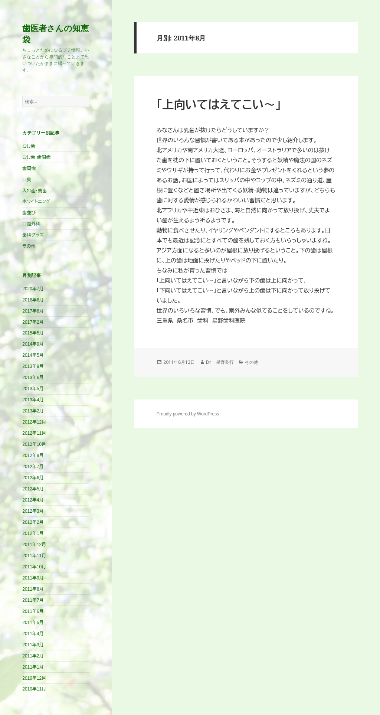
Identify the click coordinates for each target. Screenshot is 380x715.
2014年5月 (32, 355)
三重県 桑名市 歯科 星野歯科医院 (201, 320)
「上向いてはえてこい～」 (219, 104)
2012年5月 (32, 489)
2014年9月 (32, 344)
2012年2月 (32, 522)
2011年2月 (32, 656)
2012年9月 (32, 455)
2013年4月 (32, 399)
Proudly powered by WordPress (188, 414)
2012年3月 (32, 511)
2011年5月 (32, 622)
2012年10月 (34, 444)
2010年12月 (34, 678)
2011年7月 (32, 600)
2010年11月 (34, 689)
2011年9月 (32, 578)
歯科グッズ (33, 235)
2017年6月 (32, 311)
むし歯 (28, 146)
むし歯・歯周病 (36, 157)
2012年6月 (32, 477)
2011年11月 (34, 555)
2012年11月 (34, 433)
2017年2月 (32, 322)
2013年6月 (32, 377)
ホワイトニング (36, 201)
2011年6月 (32, 611)
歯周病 (29, 168)
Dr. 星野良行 (220, 362)
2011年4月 (32, 633)
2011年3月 (32, 644)
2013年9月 (32, 366)
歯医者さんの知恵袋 (55, 33)
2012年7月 (32, 466)
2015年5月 (32, 333)
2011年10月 (34, 566)
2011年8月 (32, 589)
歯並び (29, 212)
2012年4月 (32, 500)
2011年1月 (32, 667)
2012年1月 (32, 533)
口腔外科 (31, 223)
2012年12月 (34, 422)
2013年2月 (32, 411)
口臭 (26, 179)
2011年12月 (34, 544)
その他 (28, 246)
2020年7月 (32, 288)
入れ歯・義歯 (34, 190)
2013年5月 (32, 388)
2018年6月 (32, 300)
